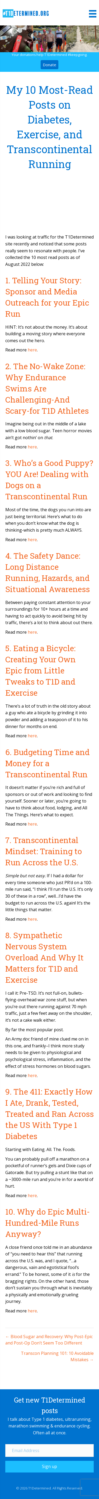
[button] (49, 1466)
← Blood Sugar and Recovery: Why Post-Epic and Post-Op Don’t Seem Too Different (49, 1340)
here (32, 350)
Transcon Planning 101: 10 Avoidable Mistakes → (57, 1356)
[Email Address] (49, 1450)
